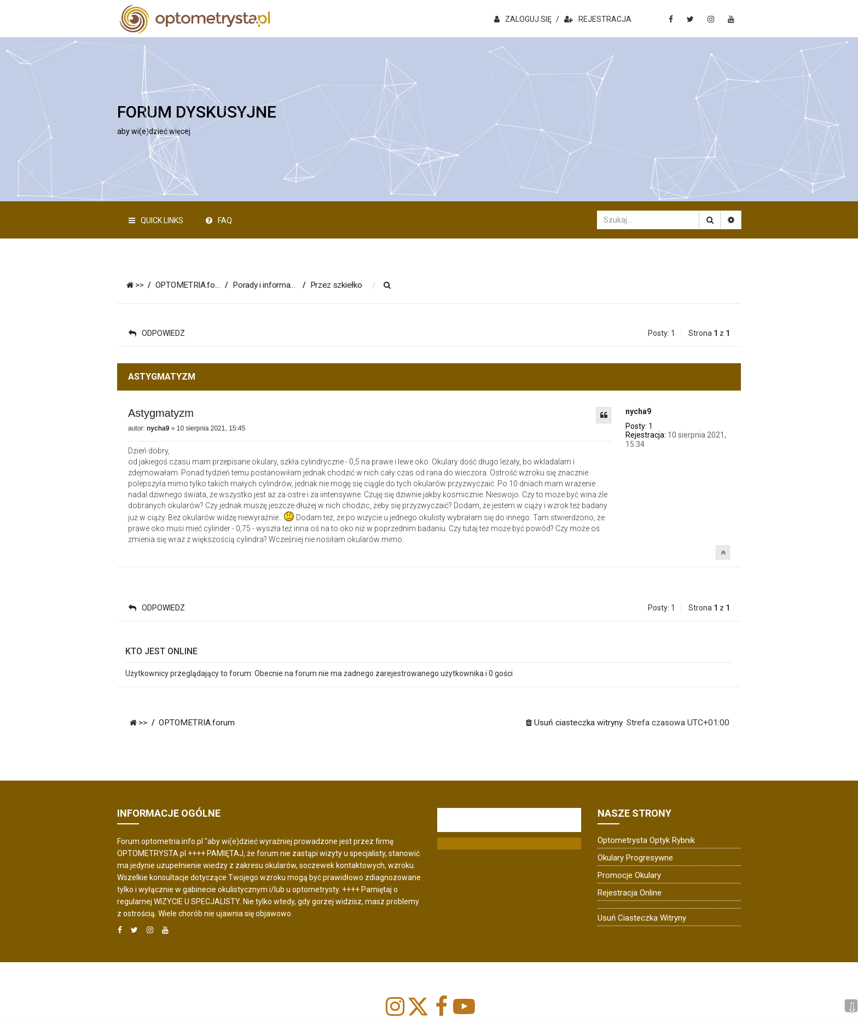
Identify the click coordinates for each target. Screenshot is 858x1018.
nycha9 (638, 411)
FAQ (219, 220)
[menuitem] (396, 285)
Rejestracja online (630, 893)
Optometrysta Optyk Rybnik (646, 840)
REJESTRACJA (597, 19)
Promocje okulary (629, 875)
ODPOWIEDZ (157, 333)
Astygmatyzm (161, 413)
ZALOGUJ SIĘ (523, 19)
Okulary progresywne (635, 858)
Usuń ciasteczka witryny (642, 918)
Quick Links (156, 220)
